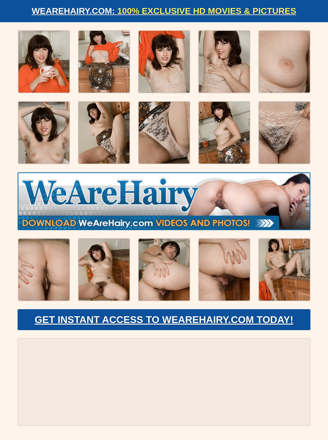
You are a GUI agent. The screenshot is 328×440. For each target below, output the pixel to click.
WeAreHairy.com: (164, 11)
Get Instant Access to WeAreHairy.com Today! (164, 319)
